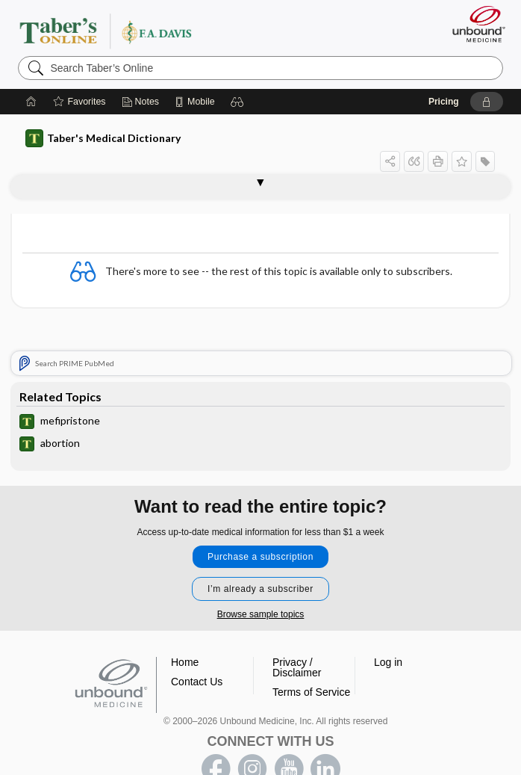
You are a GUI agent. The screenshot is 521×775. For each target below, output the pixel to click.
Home (185, 662)
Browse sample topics (261, 614)
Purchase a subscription (260, 557)
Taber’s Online (135, 30)
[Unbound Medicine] (474, 24)
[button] (237, 101)
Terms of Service (311, 692)
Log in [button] (388, 662)
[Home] (31, 101)
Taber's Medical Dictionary (103, 138)
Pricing (443, 101)
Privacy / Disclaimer (296, 667)
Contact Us (196, 682)
